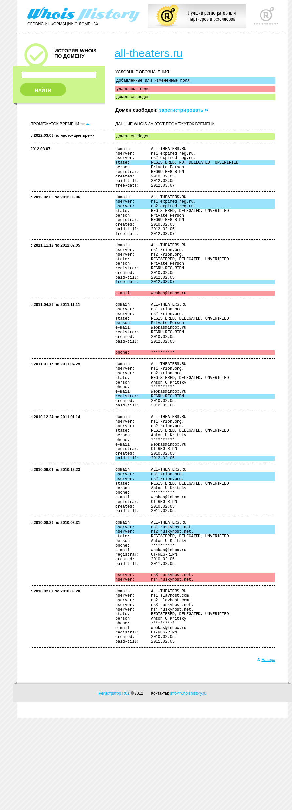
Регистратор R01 (114, 784)
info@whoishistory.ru (188, 784)
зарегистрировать (183, 112)
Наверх (266, 751)
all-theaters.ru (149, 53)
